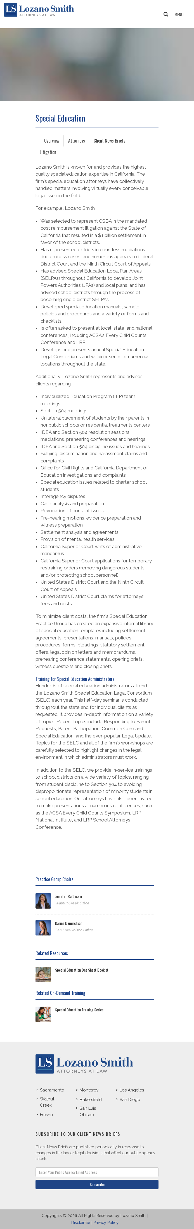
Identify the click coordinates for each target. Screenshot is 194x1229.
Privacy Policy (106, 1222)
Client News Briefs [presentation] (110, 140)
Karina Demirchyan (68, 923)
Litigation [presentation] (48, 152)
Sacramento (52, 1090)
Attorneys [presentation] (76, 140)
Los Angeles (132, 1090)
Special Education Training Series (79, 1009)
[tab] (52, 140)
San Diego (130, 1099)
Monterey (89, 1090)
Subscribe (97, 1184)
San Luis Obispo (88, 1111)
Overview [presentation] (51, 140)
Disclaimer (80, 1222)
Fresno (46, 1114)
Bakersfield (91, 1099)
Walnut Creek (47, 1102)
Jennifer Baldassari (69, 896)
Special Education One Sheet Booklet (81, 970)
